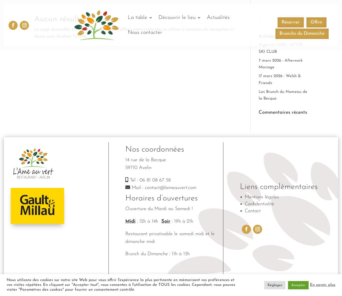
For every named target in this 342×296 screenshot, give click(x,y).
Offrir (316, 22)
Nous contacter (145, 32)
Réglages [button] (274, 285)
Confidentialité (259, 204)
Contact (253, 211)
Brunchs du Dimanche (302, 33)
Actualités (218, 17)
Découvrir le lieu (177, 17)
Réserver (291, 22)
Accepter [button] (298, 285)
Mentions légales (262, 197)
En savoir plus (322, 285)
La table (137, 17)
